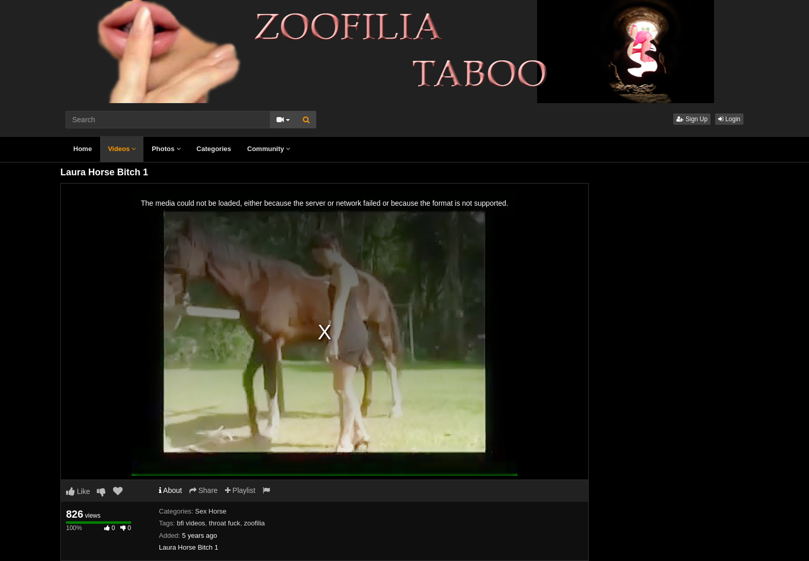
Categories (214, 149)
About (170, 490)
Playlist (240, 490)
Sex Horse (210, 511)
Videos (122, 149)
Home (82, 149)
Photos (166, 149)
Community (268, 149)
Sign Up (691, 119)
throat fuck (224, 523)
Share (203, 490)
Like (78, 491)
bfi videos (191, 523)
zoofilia (254, 523)
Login (729, 119)
